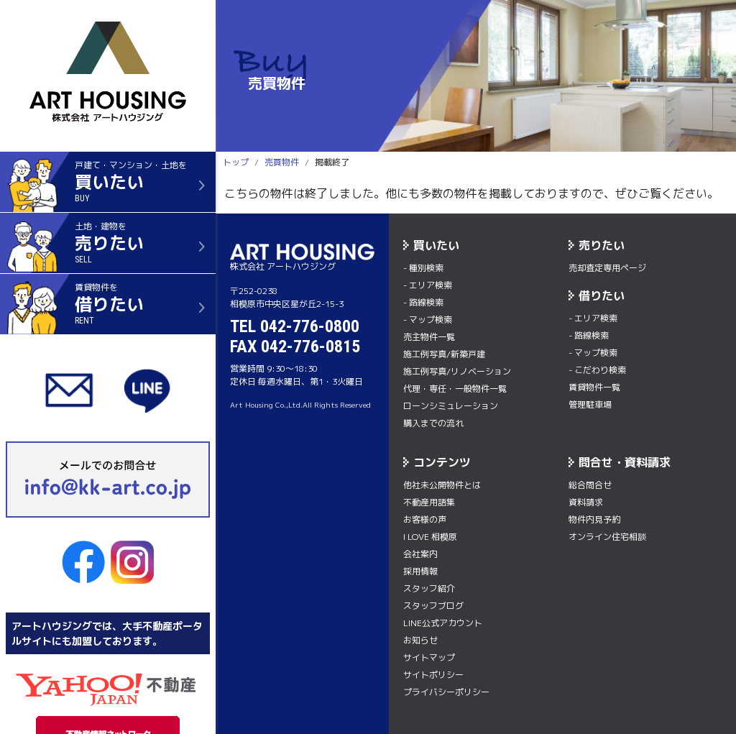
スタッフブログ (433, 606)
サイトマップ (429, 657)
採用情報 (420, 571)
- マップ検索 (427, 319)
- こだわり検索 (597, 370)
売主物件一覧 (429, 337)
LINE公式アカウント (442, 623)
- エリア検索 (427, 285)
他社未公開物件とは (442, 485)
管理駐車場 (590, 404)
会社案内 (420, 554)
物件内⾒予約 (594, 519)
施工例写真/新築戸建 (444, 354)
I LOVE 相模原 (430, 537)
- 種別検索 (423, 268)
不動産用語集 (429, 502)
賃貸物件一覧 (594, 387)
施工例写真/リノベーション (457, 371)
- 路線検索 (423, 302)
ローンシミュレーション (450, 406)
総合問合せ (590, 485)
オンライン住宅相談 (607, 537)
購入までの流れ (433, 423)
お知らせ (420, 640)
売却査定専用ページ (607, 268)
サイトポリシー (433, 675)
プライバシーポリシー (446, 692)
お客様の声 (424, 519)
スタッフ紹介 (429, 588)
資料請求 (586, 502)
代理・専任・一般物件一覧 (455, 388)
